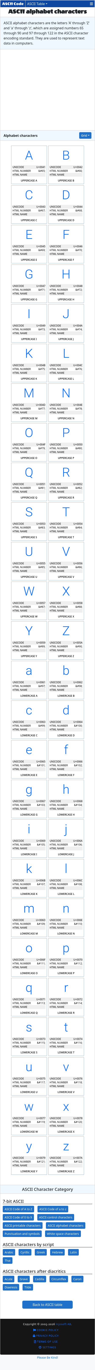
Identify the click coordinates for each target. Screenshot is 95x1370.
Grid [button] (84, 135)
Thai (8, 1260)
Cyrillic (24, 1252)
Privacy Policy (46, 1335)
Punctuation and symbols (22, 1234)
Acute (8, 1279)
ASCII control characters (55, 1217)
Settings (47, 1347)
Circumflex (58, 1279)
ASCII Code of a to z (52, 1209)
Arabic (9, 1252)
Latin (73, 1252)
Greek (41, 1252)
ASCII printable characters (23, 1225)
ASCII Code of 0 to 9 (18, 1217)
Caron (77, 1279)
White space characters (63, 1234)
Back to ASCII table (47, 1304)
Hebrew (57, 1252)
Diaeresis (11, 1287)
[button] (91, 3)
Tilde (27, 1287)
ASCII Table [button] (36, 3)
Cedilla (39, 1279)
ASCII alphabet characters (65, 1225)
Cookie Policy (46, 1330)
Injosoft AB (63, 1324)
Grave (24, 1279)
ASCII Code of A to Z (18, 1209)
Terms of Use (46, 1341)
